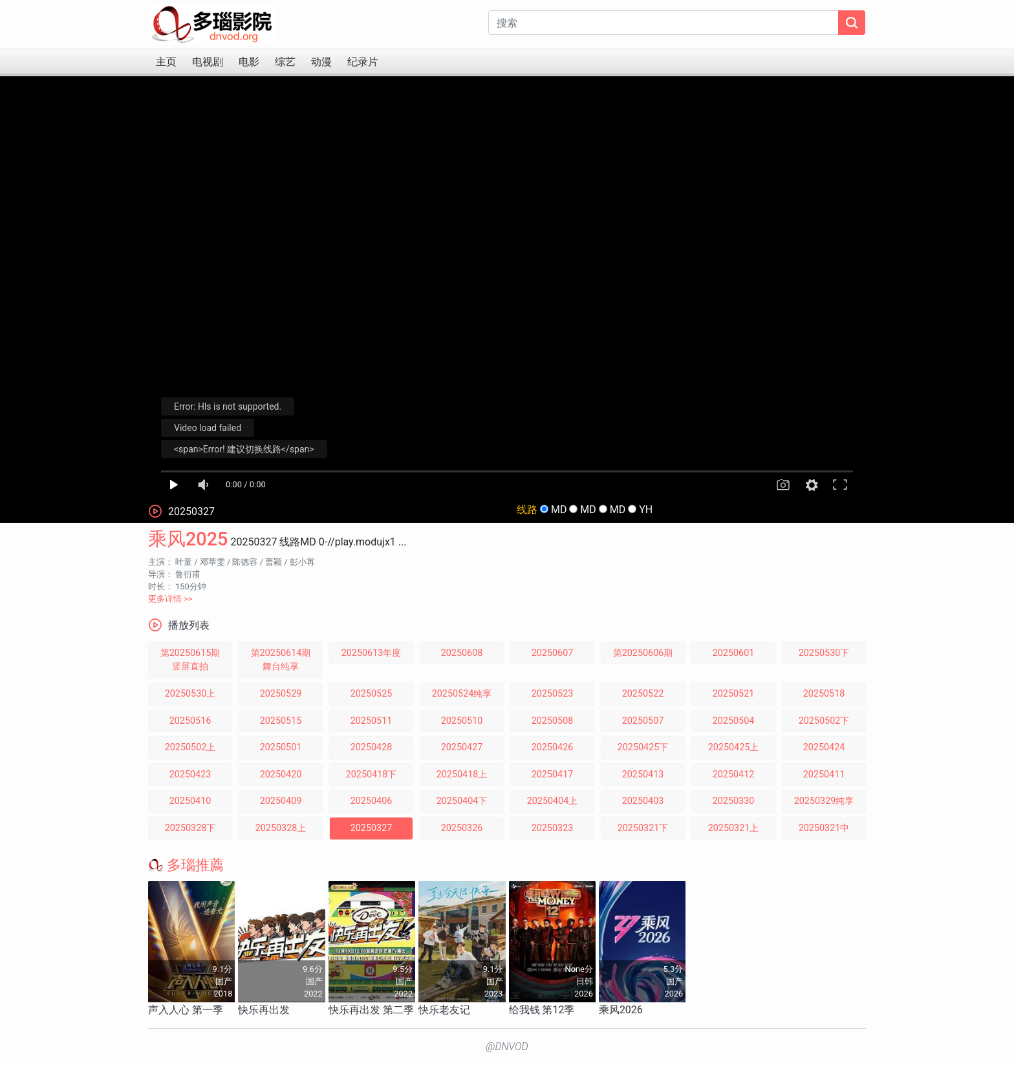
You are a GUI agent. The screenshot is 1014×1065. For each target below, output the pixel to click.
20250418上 (462, 774)
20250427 (462, 747)
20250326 (462, 828)
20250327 (372, 828)
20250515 (281, 720)
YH (646, 509)
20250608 (462, 653)
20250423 (190, 774)
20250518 (824, 693)
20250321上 (733, 828)
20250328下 (190, 828)
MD (558, 509)
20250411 (824, 774)
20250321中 (824, 828)
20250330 (734, 801)
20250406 (372, 801)
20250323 (553, 828)
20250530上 (190, 693)
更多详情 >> (170, 599)
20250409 (281, 801)
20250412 (734, 774)
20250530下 (824, 653)
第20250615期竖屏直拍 (190, 660)
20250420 (281, 774)
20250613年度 (371, 653)
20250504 (734, 720)
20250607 (553, 653)
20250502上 (190, 747)
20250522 (643, 693)
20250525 (372, 693)
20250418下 (371, 774)
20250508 (553, 720)
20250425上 (733, 747)
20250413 (643, 774)
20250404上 (552, 801)
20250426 (553, 747)
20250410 (190, 801)
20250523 (553, 693)
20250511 (372, 720)
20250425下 (643, 747)
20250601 (734, 653)
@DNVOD (507, 1046)
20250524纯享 (462, 693)
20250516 (190, 720)
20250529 (281, 693)
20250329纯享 (824, 801)
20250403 (643, 801)
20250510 (462, 720)
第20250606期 (643, 653)
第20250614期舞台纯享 (281, 660)
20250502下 (824, 720)
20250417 (553, 774)
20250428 (372, 747)
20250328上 (281, 828)
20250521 (734, 693)
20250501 (281, 747)
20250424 (824, 747)
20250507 (643, 720)
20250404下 (462, 801)
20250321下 (643, 828)
